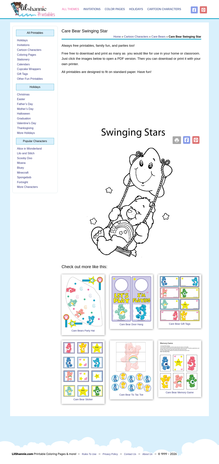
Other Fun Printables (30, 78)
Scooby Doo (24, 158)
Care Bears (158, 36)
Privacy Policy (110, 454)
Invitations (91, 9)
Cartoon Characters (164, 9)
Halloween (23, 113)
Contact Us (130, 454)
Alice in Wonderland (29, 148)
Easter (21, 99)
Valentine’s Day (26, 123)
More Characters (27, 186)
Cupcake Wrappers (29, 69)
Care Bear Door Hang (131, 324)
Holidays (136, 9)
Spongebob (24, 177)
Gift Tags (22, 73)
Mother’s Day (25, 108)
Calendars (23, 64)
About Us (147, 454)
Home (117, 36)
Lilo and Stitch (26, 153)
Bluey (20, 167)
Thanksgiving (25, 128)
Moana (21, 162)
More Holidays (26, 132)
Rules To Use (89, 454)
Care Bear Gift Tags (179, 323)
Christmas (23, 94)
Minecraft (23, 172)
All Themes (70, 9)
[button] (186, 140)
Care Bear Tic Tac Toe (131, 394)
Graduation (24, 118)
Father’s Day (25, 104)
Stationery (23, 59)
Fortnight (22, 182)
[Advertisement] (131, 104)
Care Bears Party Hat (83, 330)
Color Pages (115, 9)
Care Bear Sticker (83, 399)
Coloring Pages (26, 54)
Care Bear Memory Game (180, 392)
